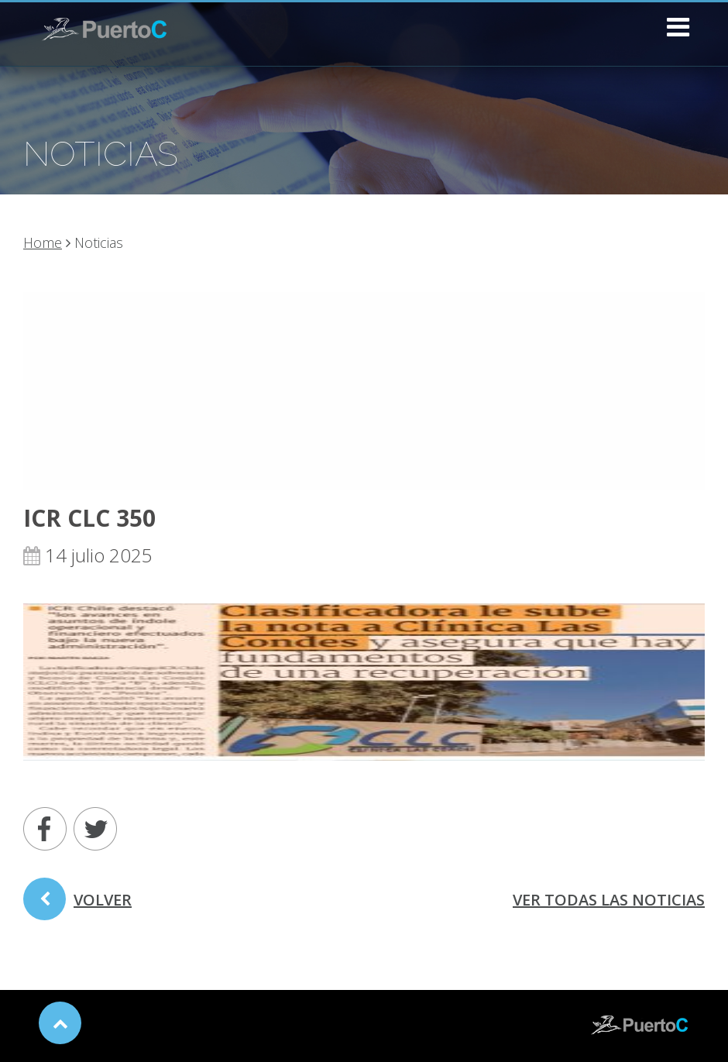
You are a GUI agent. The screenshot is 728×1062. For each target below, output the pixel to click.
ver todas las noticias (609, 899)
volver (77, 904)
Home (42, 242)
